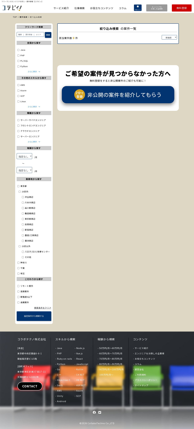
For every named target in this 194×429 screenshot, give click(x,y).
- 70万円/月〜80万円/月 (110, 358)
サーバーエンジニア (30, 136)
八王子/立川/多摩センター (37, 251)
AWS (22, 84)
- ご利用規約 (139, 374)
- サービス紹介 (140, 348)
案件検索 (23, 17)
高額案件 (24, 291)
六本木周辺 (30, 202)
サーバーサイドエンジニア (33, 120)
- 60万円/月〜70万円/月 (110, 353)
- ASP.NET (80, 385)
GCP (22, 95)
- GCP (78, 395)
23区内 (25, 191)
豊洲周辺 (29, 240)
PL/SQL (24, 60)
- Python (60, 364)
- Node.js (80, 348)
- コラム (137, 364)
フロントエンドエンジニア (33, 125)
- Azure (79, 390)
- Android (60, 401)
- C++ (58, 374)
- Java (58, 348)
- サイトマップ (140, 385)
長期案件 (24, 302)
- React (79, 358)
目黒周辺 (29, 224)
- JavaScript (81, 364)
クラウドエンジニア (30, 130)
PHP (22, 55)
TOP (15, 17)
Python (24, 66)
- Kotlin (79, 369)
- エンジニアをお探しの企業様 (148, 353)
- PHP (58, 353)
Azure (23, 90)
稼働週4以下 (26, 296)
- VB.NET (80, 379)
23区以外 (26, 246)
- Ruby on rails (63, 358)
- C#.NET (80, 374)
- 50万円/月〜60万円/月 (110, 348)
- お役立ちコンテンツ (144, 358)
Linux (23, 101)
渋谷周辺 (29, 197)
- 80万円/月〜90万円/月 (110, 364)
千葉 (22, 268)
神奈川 (23, 262)
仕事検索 (79, 8)
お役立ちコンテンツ (101, 8)
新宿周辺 (29, 229)
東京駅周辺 (30, 218)
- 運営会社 (138, 369)
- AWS (58, 390)
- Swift (59, 385)
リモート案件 (26, 285)
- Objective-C (62, 379)
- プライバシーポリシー (145, 379)
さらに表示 (34, 71)
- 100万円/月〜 (105, 374)
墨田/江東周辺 (31, 235)
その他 (28, 257)
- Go (57, 369)
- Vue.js (79, 353)
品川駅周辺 (30, 207)
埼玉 (22, 273)
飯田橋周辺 (30, 213)
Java (22, 49)
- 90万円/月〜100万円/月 (111, 369)
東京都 (23, 186)
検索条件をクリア (42, 307)
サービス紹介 (61, 8)
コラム (123, 8)
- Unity (59, 395)
